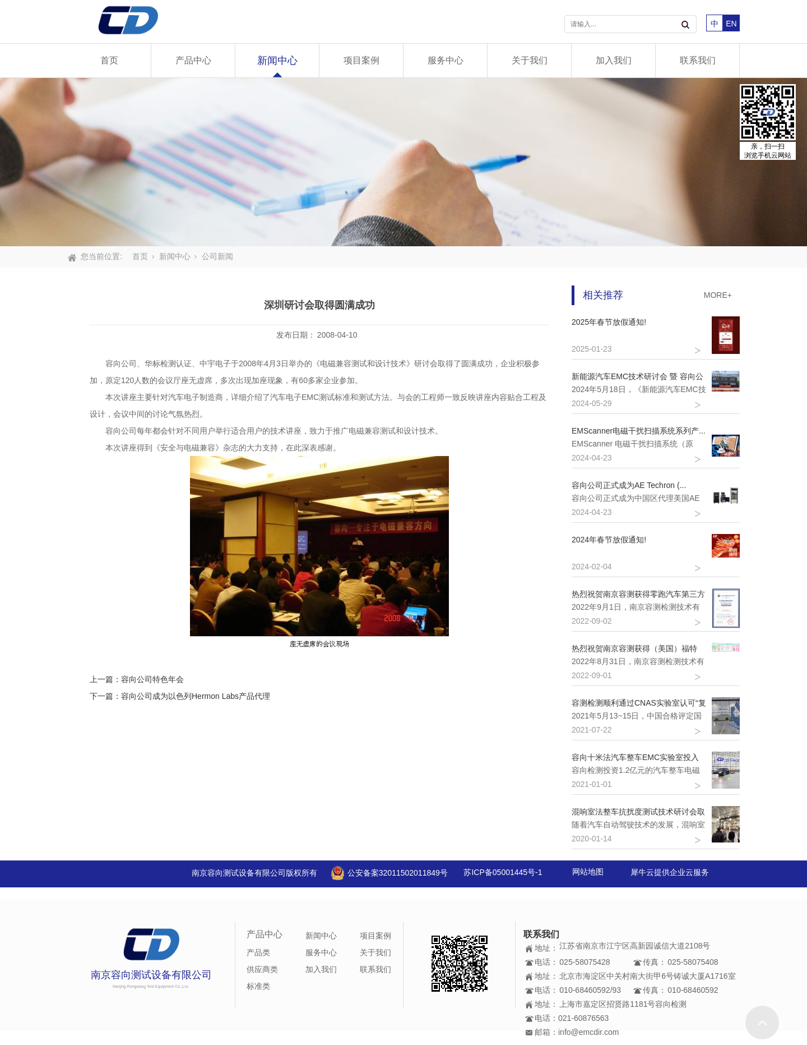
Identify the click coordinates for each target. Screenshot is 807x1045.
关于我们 (530, 60)
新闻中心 (277, 60)
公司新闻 (217, 256)
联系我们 (698, 60)
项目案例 (361, 60)
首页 (109, 60)
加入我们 (614, 60)
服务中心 (445, 60)
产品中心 (193, 60)
